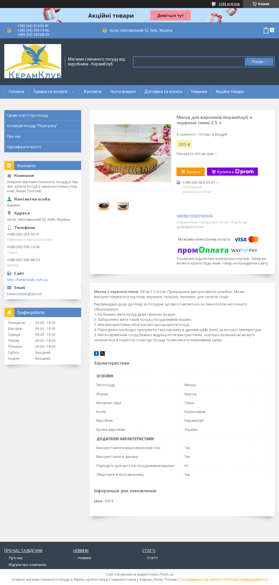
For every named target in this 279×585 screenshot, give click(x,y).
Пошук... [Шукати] (259, 61)
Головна (16, 91)
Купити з (235, 171)
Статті (152, 558)
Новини (84, 558)
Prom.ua (166, 574)
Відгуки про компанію (27, 565)
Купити (193, 171)
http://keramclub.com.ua (27, 280)
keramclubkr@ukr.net (24, 294)
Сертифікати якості (24, 147)
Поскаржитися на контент (200, 580)
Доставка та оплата (163, 91)
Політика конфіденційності (246, 580)
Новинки (199, 91)
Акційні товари (230, 91)
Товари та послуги (50, 91)
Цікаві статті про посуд (27, 115)
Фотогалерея (123, 91)
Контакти (93, 91)
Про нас (14, 136)
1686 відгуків (229, 4)
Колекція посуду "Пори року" (32, 126)
